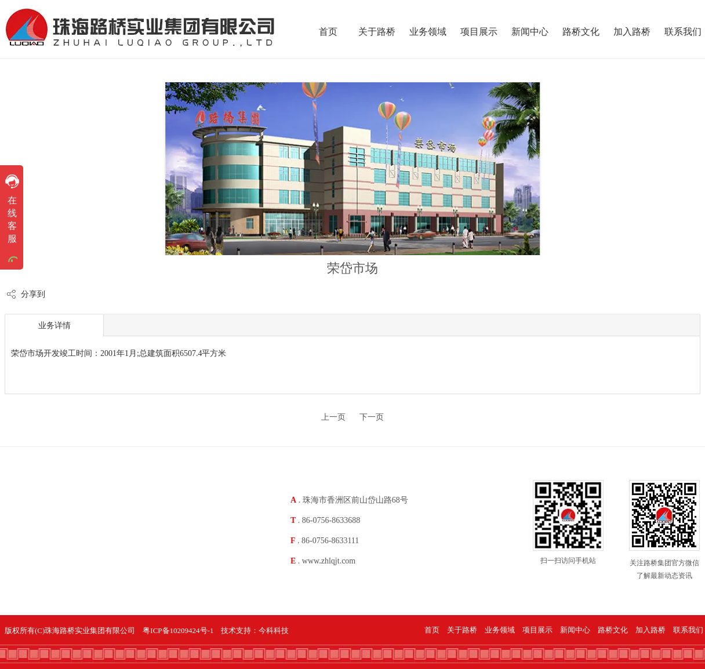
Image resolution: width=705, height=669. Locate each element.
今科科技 (274, 630)
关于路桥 (462, 630)
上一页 (333, 417)
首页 (431, 630)
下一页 (371, 417)
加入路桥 (650, 630)
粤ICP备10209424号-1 (178, 630)
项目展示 (537, 630)
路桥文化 (613, 630)
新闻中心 (575, 630)
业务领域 (500, 630)
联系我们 (688, 630)
